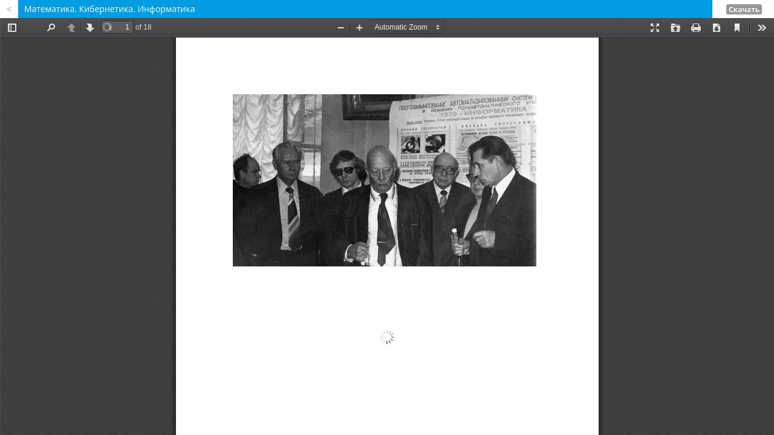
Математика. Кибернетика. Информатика (109, 8)
